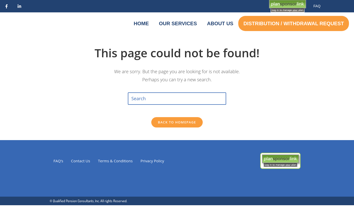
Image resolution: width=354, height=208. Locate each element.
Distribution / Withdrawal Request (293, 23)
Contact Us (80, 163)
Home (141, 23)
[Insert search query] (177, 98)
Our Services (178, 23)
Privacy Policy (152, 163)
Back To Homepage (177, 125)
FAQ (316, 6)
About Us (220, 23)
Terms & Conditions (115, 163)
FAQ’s (58, 163)
